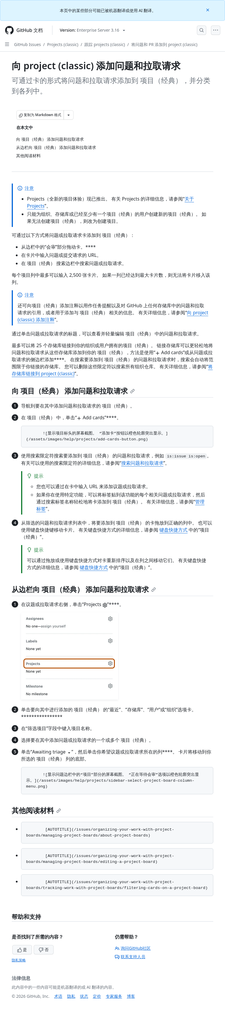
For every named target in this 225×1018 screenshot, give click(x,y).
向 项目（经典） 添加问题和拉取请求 (73, 391)
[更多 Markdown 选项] (69, 115)
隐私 (71, 996)
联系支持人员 (130, 956)
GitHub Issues (27, 44)
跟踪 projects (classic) (104, 44)
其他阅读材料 (36, 810)
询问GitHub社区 (133, 948)
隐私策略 (19, 960)
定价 (97, 996)
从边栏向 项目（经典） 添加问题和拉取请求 (84, 589)
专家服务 (114, 996)
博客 (131, 996)
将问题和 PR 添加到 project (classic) (164, 44)
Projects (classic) (62, 44)
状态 (84, 996)
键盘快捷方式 (173, 530)
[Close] (208, 9)
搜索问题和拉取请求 (142, 463)
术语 (58, 996)
